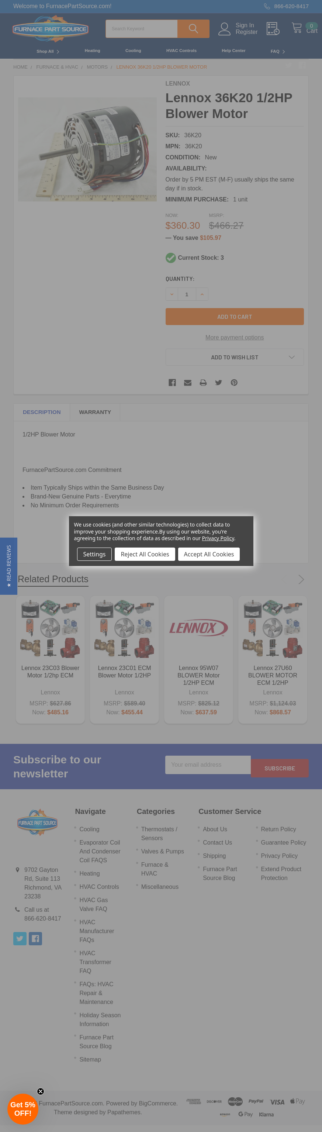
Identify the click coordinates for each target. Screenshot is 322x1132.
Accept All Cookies (209, 554)
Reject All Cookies (145, 554)
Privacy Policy (218, 538)
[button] (8, 566)
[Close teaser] (40, 1091)
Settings (94, 554)
